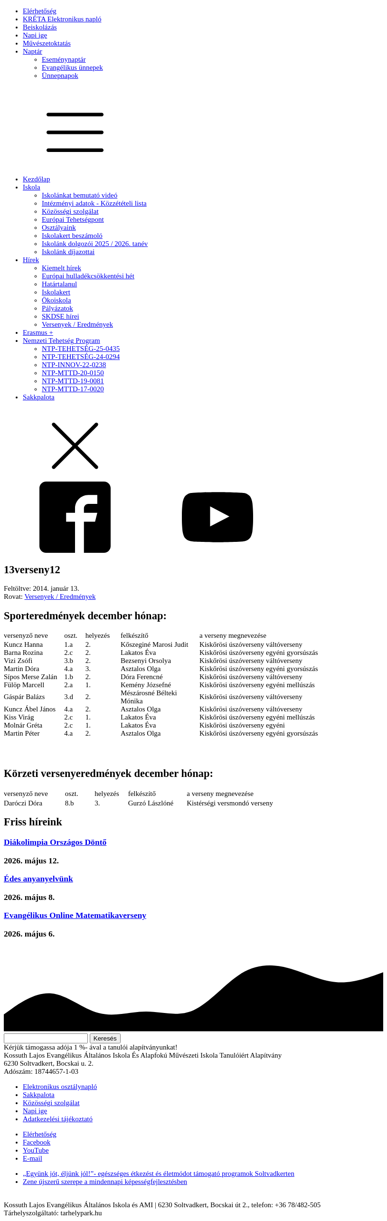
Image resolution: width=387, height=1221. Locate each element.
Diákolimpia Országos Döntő (55, 842)
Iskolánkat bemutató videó (79, 195)
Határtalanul (59, 284)
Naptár (32, 51)
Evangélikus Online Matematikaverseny (75, 915)
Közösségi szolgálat (70, 211)
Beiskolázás (40, 27)
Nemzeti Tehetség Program (61, 340)
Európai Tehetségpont (73, 219)
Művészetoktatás (47, 43)
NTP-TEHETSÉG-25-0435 (81, 348)
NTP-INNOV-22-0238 (74, 365)
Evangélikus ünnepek (72, 67)
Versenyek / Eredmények (77, 324)
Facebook (36, 1142)
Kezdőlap (36, 179)
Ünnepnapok (60, 75)
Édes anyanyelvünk (38, 878)
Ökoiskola (56, 300)
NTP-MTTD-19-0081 (73, 381)
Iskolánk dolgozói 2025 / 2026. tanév (95, 243)
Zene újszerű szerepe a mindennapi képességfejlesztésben (105, 1181)
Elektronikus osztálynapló (60, 1086)
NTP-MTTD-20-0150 (73, 373)
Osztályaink (59, 227)
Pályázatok (57, 308)
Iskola (31, 187)
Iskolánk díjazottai (68, 252)
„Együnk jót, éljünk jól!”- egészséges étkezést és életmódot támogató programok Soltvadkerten (158, 1173)
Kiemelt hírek (61, 268)
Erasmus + (38, 332)
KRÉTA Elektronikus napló (62, 19)
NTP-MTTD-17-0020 (73, 389)
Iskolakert (56, 292)
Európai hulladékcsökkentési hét (88, 276)
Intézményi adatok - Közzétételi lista (94, 203)
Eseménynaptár (63, 59)
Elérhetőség (40, 11)
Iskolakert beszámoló (72, 235)
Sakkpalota (39, 397)
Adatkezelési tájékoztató (58, 1119)
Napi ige (35, 35)
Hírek (31, 260)
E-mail (32, 1158)
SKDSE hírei (60, 316)
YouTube (36, 1150)
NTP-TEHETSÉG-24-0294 (81, 356)
